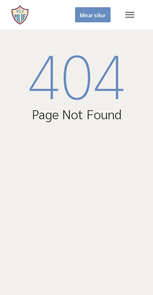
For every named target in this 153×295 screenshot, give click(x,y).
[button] (130, 14)
